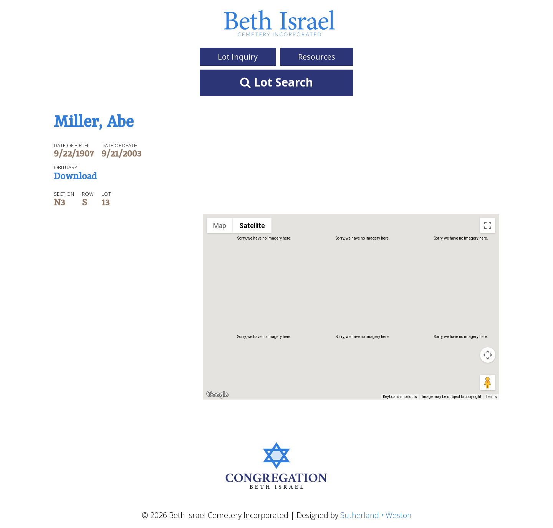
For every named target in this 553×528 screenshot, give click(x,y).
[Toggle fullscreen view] (487, 225)
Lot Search (276, 82)
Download (75, 177)
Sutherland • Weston (376, 515)
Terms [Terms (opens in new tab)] (491, 397)
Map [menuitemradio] (219, 226)
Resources (316, 57)
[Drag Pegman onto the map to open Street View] (487, 382)
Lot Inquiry (238, 57)
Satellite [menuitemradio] (252, 226)
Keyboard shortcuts (400, 397)
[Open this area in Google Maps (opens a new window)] (217, 395)
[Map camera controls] (487, 355)
